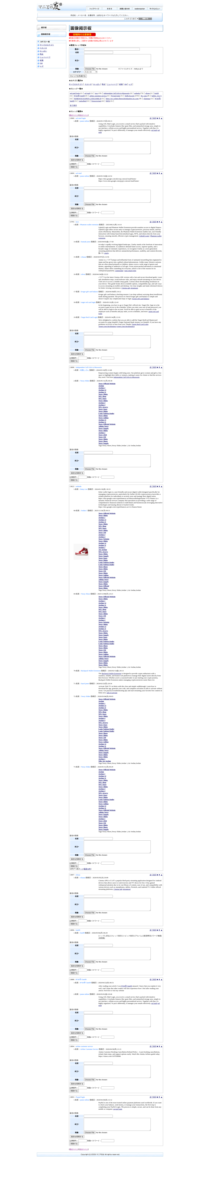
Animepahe (119, 278)
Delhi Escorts (129, 98)
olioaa (147, 96)
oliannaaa (146, 101)
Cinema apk (125, 295)
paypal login (117, 1133)
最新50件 (87, 883)
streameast (134, 295)
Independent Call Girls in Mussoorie (117, 96)
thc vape (144, 98)
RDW (108, 103)
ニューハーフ (45, 57)
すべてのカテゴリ (47, 45)
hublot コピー (157, 98)
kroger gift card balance (140, 306)
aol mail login (75, 96)
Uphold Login (144, 243)
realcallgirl (83, 103)
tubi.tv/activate (112, 705)
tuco (96, 96)
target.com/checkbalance (126, 334)
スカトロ (43, 48)
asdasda (137, 96)
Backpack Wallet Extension (111, 686)
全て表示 (73, 108)
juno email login (130, 278)
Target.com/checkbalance (107, 334)
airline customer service (98, 98)
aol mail (87, 96)
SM (41, 63)
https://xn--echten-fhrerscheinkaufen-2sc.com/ (122, 101)
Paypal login (115, 98)
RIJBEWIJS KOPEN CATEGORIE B (87, 101)
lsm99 (156, 96)
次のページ (83, 118)
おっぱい (43, 51)
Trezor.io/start (96, 103)
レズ (41, 66)
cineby (106, 260)
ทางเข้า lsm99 (79, 98)
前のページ (73, 118)
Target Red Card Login (140, 332)
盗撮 (41, 60)
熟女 (41, 54)
